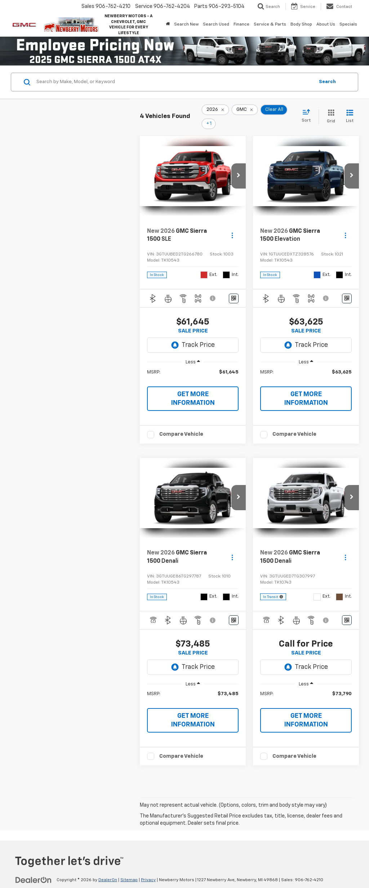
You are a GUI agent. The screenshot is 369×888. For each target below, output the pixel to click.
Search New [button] (186, 24)
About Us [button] (325, 24)
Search (327, 82)
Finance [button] (241, 24)
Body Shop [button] (301, 24)
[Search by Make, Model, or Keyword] (174, 82)
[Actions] (232, 225)
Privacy (148, 870)
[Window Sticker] (234, 288)
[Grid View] (330, 111)
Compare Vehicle (181, 424)
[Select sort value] (308, 111)
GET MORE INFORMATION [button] (193, 388)
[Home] (168, 24)
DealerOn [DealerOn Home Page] (107, 870)
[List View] (350, 111)
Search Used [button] (216, 24)
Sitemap (129, 870)
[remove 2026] (215, 112)
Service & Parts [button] (270, 24)
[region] (193, 366)
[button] (238, 165)
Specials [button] (348, 24)
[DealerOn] (33, 869)
